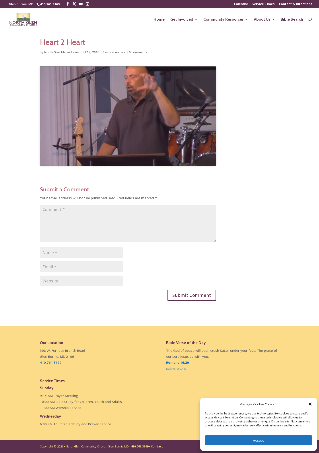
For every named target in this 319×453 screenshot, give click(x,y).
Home (159, 20)
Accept (258, 440)
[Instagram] (87, 4)
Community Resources (223, 20)
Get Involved (181, 20)
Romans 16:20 (177, 362)
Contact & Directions (295, 4)
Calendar (241, 4)
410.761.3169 (50, 4)
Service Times (263, 4)
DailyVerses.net (176, 369)
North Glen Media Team (61, 52)
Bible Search (292, 20)
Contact (157, 446)
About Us (262, 20)
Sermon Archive (114, 52)
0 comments (138, 52)
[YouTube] (80, 4)
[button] (310, 404)
